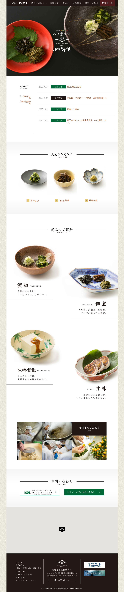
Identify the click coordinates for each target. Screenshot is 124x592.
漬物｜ (19, 568)
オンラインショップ (27, 580)
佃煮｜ (25, 568)
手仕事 (66, 3)
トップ (19, 562)
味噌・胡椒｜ (33, 568)
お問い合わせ (91, 3)
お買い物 (107, 3)
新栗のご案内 (73, 109)
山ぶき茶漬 (64, 200)
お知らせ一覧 (26, 97)
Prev (9, 41)
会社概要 (77, 3)
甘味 (39, 568)
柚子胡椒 (93, 200)
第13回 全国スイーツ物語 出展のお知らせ (87, 98)
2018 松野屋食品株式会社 (59, 588)
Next (114, 41)
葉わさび (34, 200)
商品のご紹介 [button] (39, 3)
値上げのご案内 (74, 87)
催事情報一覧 (26, 102)
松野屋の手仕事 (24, 575)
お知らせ (54, 3)
